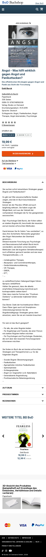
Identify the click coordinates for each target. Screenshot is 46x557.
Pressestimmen (10, 394)
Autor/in (7, 388)
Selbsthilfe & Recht (10, 94)
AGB (3, 538)
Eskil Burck (7, 88)
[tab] (23, 180)
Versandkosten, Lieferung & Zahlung (17, 542)
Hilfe (37, 542)
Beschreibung (9, 182)
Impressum (26, 538)
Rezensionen (8, 401)
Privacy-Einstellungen (11, 546)
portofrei (14, 145)
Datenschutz (13, 538)
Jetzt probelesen (22, 23)
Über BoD (39, 3)
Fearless (24, 449)
